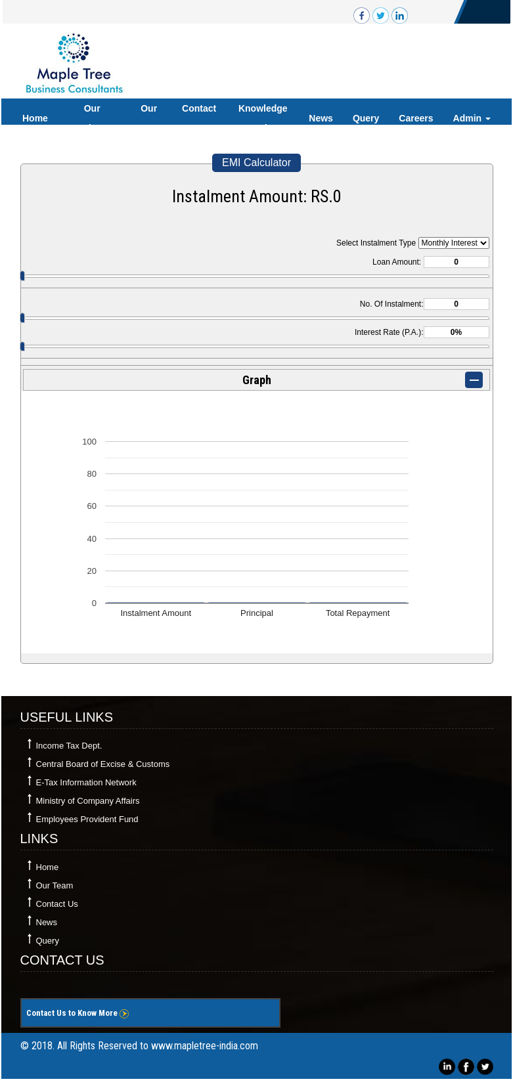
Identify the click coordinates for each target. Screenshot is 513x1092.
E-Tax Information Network (86, 782)
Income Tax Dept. (69, 746)
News (321, 118)
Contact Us (199, 118)
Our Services (92, 118)
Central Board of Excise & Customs (103, 764)
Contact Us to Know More (77, 1013)
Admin (472, 118)
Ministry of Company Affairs (88, 801)
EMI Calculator (256, 162)
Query (366, 118)
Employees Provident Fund (87, 819)
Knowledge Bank (263, 118)
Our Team (149, 118)
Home (35, 118)
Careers (416, 118)
